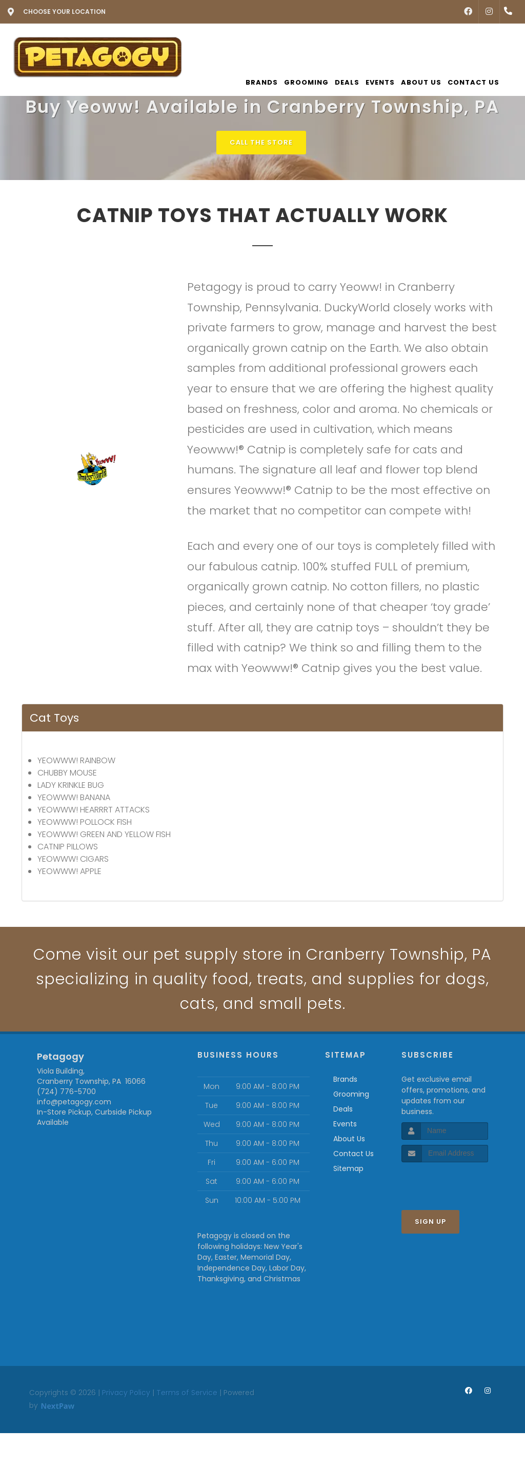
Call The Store (261, 142)
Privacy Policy (126, 1392)
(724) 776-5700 (66, 1091)
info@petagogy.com (74, 1102)
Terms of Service (186, 1392)
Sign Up (430, 1221)
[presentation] (456, 1181)
